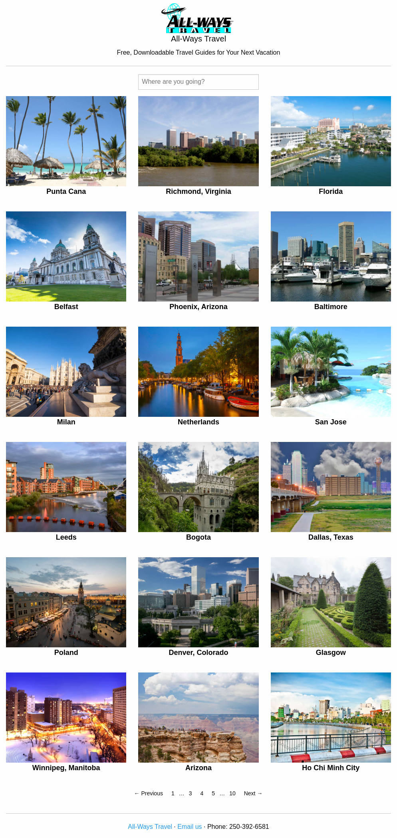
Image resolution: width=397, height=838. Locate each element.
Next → (253, 793)
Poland (66, 653)
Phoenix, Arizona (198, 307)
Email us (189, 826)
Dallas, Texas (330, 537)
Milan (66, 422)
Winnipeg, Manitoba (66, 768)
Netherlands (198, 422)
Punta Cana (66, 191)
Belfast (66, 307)
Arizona (198, 768)
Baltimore (330, 307)
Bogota (198, 537)
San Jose (331, 422)
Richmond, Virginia (198, 191)
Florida (331, 191)
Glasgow (331, 653)
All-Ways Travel (150, 826)
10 (232, 793)
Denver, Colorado (198, 653)
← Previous (148, 793)
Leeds (66, 537)
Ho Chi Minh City (330, 768)
